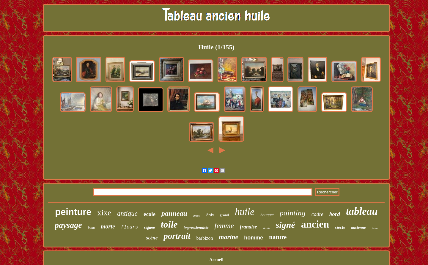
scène (152, 238)
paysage (68, 225)
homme (253, 238)
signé (285, 225)
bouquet (267, 215)
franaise (248, 227)
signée (149, 227)
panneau (174, 213)
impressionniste (196, 227)
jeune (375, 228)
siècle (340, 227)
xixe (104, 212)
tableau (362, 211)
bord (334, 214)
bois (210, 214)
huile (244, 211)
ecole (149, 214)
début (196, 215)
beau (91, 227)
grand (224, 215)
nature (278, 237)
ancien (315, 224)
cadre (317, 214)
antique (127, 213)
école (266, 228)
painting (293, 213)
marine (228, 237)
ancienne (358, 227)
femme (224, 226)
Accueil (216, 259)
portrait (176, 236)
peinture (73, 212)
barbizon (204, 238)
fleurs (129, 227)
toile (169, 224)
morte (108, 226)
